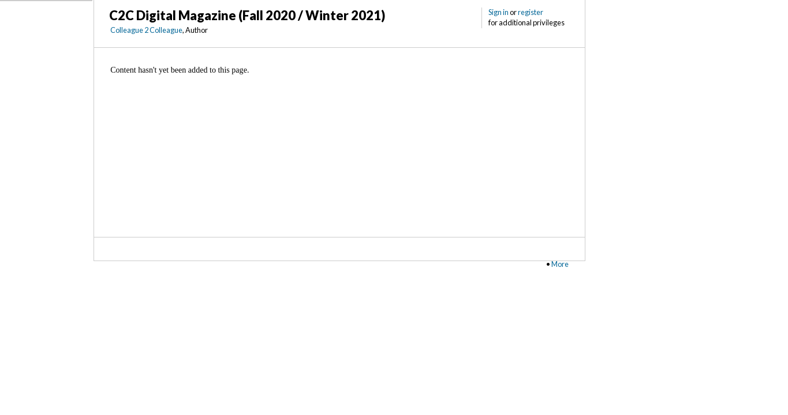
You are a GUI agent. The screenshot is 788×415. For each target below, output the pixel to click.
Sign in (498, 12)
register (530, 12)
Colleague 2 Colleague (146, 30)
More (560, 264)
